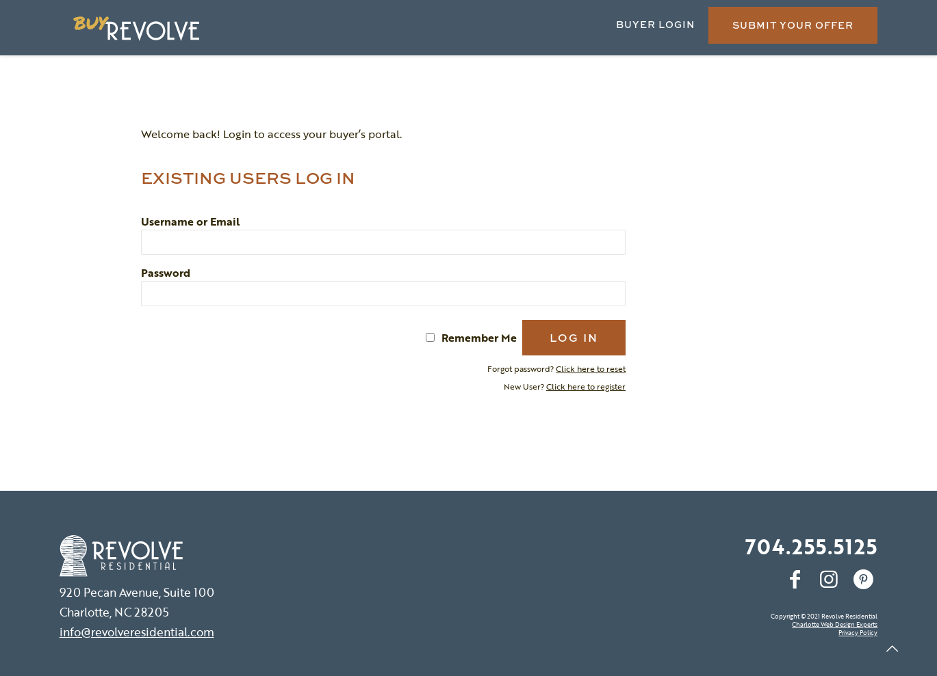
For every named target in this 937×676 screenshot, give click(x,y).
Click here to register (586, 386)
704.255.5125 (811, 546)
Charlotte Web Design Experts (834, 624)
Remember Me (479, 337)
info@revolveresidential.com (137, 631)
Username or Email (190, 221)
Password (165, 273)
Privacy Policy (857, 632)
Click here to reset (591, 368)
